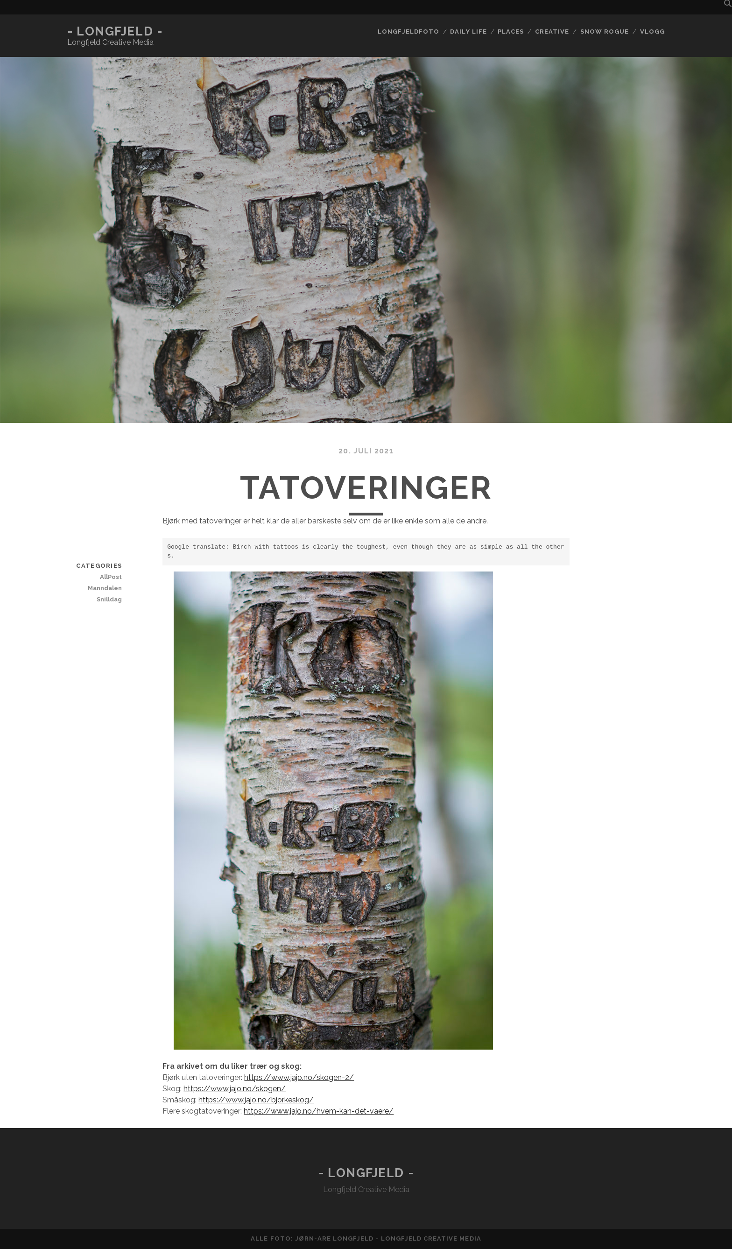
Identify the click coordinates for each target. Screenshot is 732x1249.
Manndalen (105, 588)
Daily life (468, 31)
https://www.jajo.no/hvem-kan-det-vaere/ (319, 1111)
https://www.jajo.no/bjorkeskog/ (256, 1099)
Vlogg (652, 31)
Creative (552, 31)
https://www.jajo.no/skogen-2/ (299, 1077)
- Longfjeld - (114, 31)
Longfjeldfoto (408, 31)
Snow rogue (604, 31)
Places (511, 31)
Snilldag (109, 599)
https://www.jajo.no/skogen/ (234, 1088)
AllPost (111, 576)
